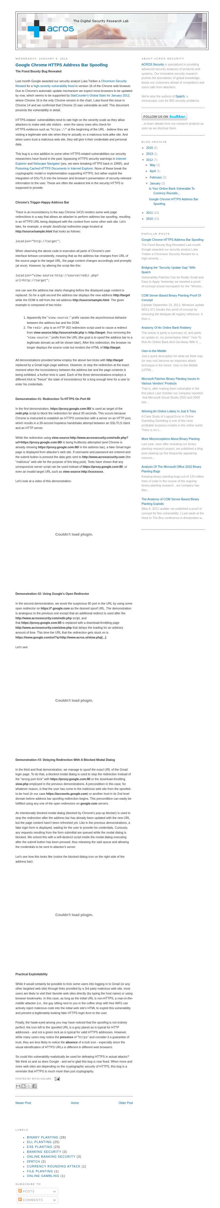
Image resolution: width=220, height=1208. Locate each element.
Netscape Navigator (47, 163)
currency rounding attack (53, 1166)
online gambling (43, 1176)
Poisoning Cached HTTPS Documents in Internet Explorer (54, 168)
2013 (150, 153)
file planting (40, 1171)
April (153, 171)
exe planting (39, 1147)
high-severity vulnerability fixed (54, 86)
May (153, 165)
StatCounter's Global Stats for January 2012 (99, 95)
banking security (44, 1151)
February (156, 177)
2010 (150, 218)
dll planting (39, 1142)
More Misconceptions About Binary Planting (171, 439)
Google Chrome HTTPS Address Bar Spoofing (61, 65)
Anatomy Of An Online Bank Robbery (166, 327)
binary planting (42, 1137)
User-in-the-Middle (154, 351)
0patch (180, 96)
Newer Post (23, 1103)
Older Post (126, 1103)
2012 (150, 159)
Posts (26, 1191)
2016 (150, 147)
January (155, 183)
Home (75, 1103)
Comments (30, 1200)
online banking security (51, 1156)
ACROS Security (153, 64)
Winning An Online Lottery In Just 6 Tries (169, 411)
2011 (150, 212)
